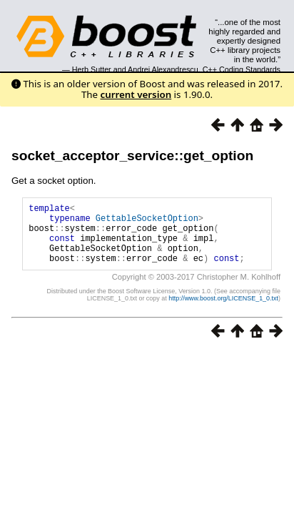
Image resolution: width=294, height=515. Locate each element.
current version (136, 94)
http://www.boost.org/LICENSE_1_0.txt (223, 311)
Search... (247, 22)
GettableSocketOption (147, 222)
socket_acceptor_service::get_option (132, 155)
